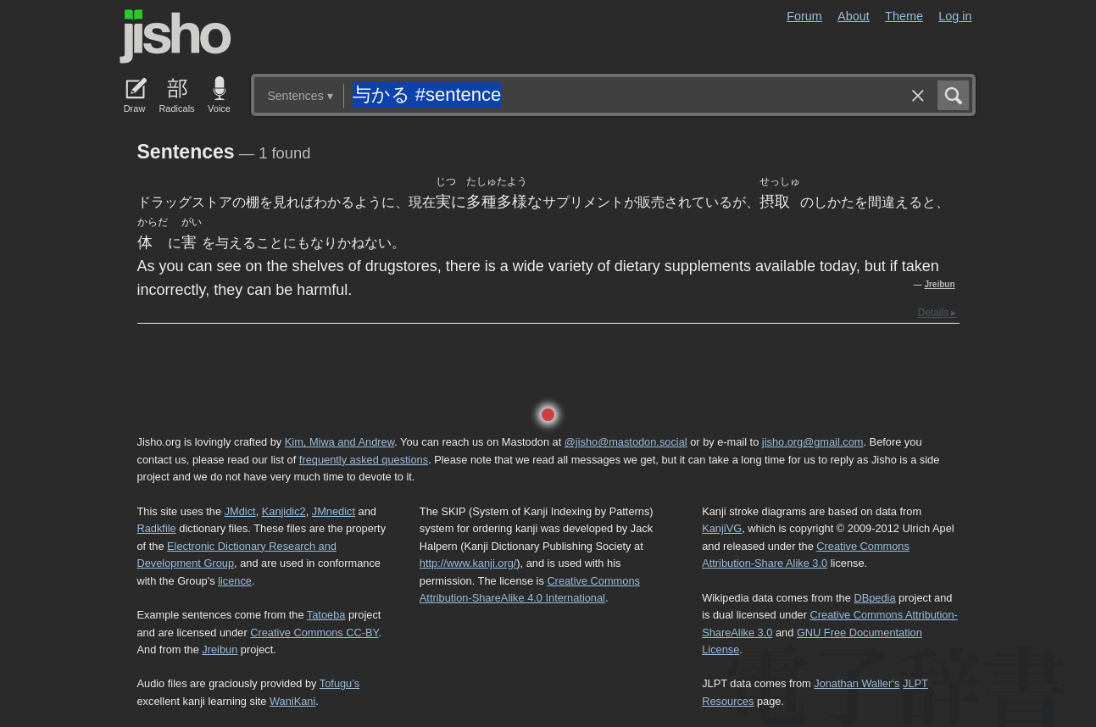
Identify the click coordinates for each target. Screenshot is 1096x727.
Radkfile (156, 528)
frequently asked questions (363, 459)
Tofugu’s (339, 683)
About (853, 16)
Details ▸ (936, 313)
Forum (804, 16)
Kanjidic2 (284, 511)
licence (235, 580)
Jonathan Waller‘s (856, 683)
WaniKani (292, 701)
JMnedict (333, 511)
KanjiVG (722, 528)
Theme (904, 16)
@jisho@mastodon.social (626, 442)
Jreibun (939, 284)
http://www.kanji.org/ (468, 563)
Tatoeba (326, 614)
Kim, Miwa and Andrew (339, 442)
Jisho (175, 36)
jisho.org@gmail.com (813, 442)
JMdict (240, 511)
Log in (954, 16)
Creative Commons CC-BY (314, 632)
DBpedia (874, 597)
